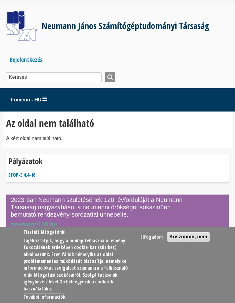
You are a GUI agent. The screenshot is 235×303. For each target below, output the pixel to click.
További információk (44, 297)
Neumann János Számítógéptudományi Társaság (125, 26)
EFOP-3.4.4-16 (22, 175)
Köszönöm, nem (188, 236)
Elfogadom (151, 236)
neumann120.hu (36, 224)
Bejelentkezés (26, 59)
